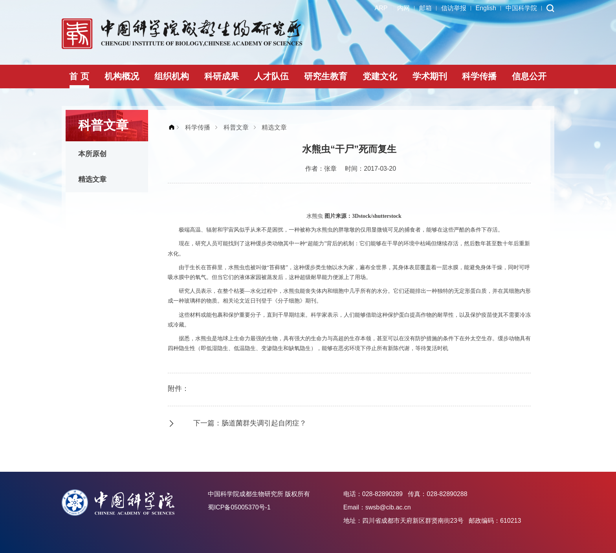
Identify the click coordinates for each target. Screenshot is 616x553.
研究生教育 (325, 76)
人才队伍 (271, 76)
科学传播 (479, 76)
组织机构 (171, 76)
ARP (381, 8)
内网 (403, 8)
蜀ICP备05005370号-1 (239, 507)
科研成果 (221, 76)
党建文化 (380, 76)
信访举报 (453, 8)
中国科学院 (521, 8)
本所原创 (92, 154)
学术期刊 (429, 76)
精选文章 (92, 179)
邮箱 (425, 8)
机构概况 (121, 76)
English (486, 8)
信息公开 (529, 76)
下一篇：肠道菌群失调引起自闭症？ (249, 423)
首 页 (79, 76)
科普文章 (236, 127)
